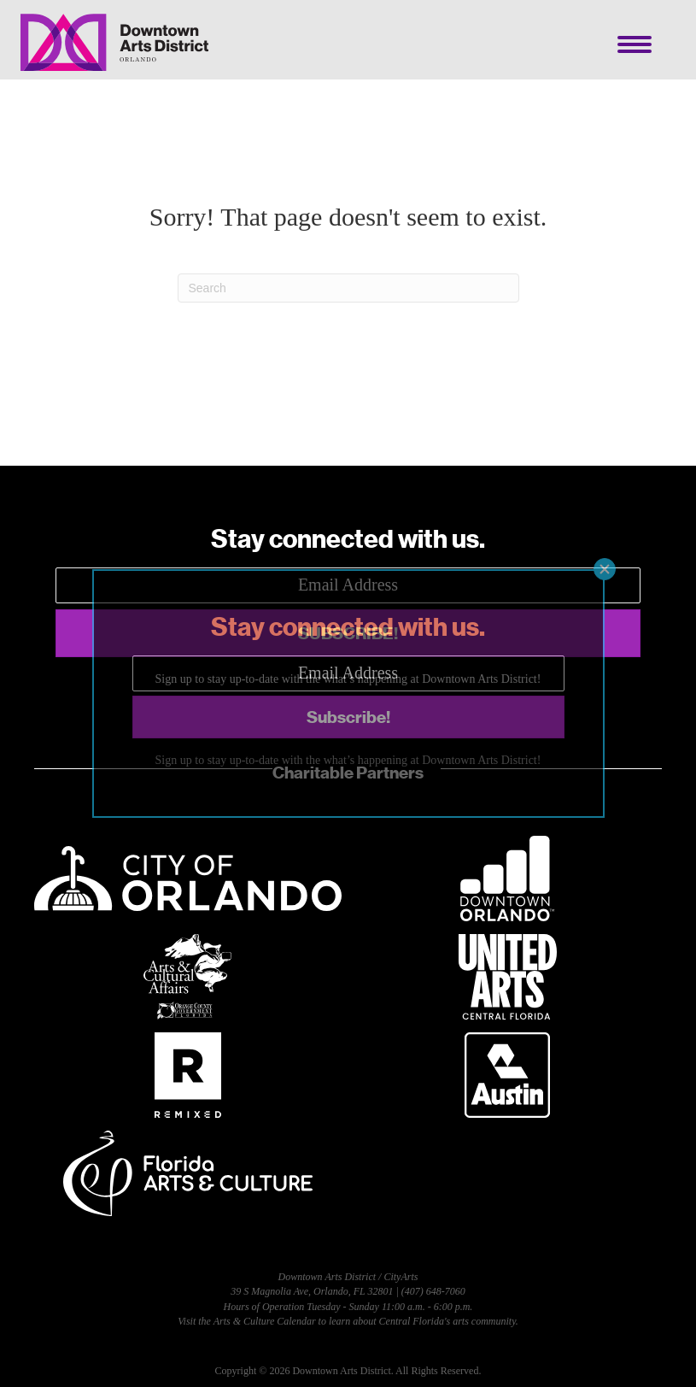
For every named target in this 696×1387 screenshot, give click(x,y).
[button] (348, 633)
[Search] (348, 288)
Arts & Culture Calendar (264, 1321)
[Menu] (634, 44)
